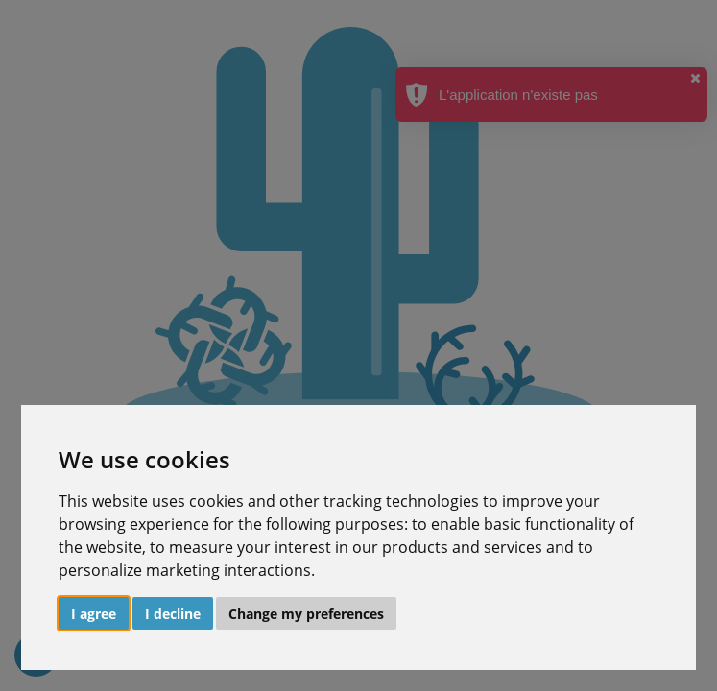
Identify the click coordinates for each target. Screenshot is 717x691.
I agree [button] (93, 614)
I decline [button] (173, 614)
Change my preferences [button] (306, 614)
